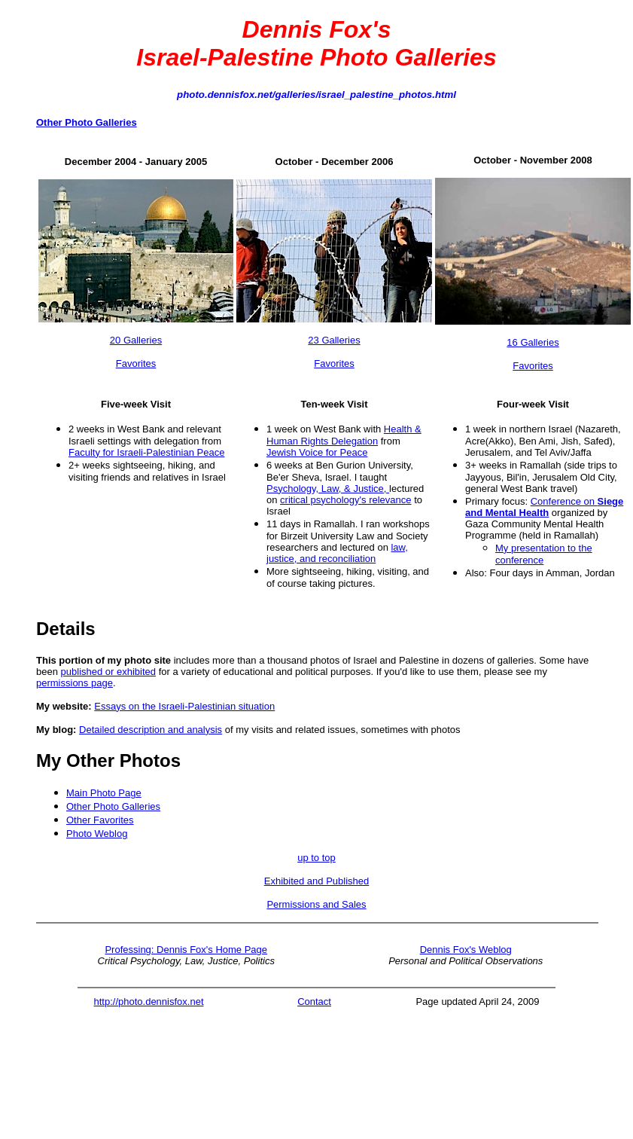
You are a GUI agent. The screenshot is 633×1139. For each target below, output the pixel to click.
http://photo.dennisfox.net (149, 1001)
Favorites (136, 363)
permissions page (74, 683)
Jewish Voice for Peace (316, 452)
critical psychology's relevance (345, 499)
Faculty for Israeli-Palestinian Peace (146, 452)
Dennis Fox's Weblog (466, 949)
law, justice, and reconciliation (337, 553)
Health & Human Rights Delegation (343, 435)
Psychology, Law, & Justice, (327, 488)
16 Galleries (532, 342)
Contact (314, 1001)
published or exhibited (108, 671)
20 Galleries (136, 340)
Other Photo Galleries (113, 806)
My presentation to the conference (543, 554)
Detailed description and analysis (150, 729)
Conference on (544, 507)
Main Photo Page (104, 793)
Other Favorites (100, 820)
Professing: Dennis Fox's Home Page (186, 949)
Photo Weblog (96, 833)
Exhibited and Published (317, 881)
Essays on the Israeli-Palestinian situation (184, 706)
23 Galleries (334, 340)
